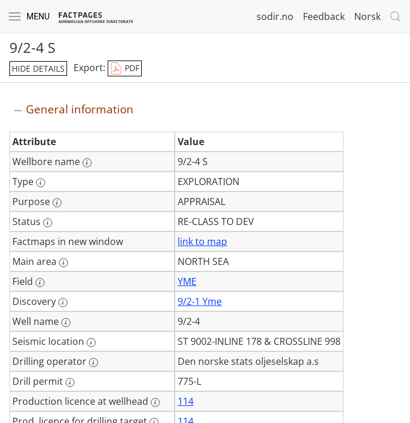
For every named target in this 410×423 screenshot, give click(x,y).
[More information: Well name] (66, 322)
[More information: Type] (40, 182)
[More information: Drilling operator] (93, 362)
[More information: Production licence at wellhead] (155, 402)
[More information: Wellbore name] (87, 162)
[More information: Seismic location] (91, 342)
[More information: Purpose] (57, 202)
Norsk (367, 16)
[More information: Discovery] (63, 302)
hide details (38, 68)
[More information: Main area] (63, 262)
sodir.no (275, 16)
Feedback (324, 16)
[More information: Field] (40, 282)
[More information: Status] (47, 222)
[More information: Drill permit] (70, 382)
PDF (124, 68)
